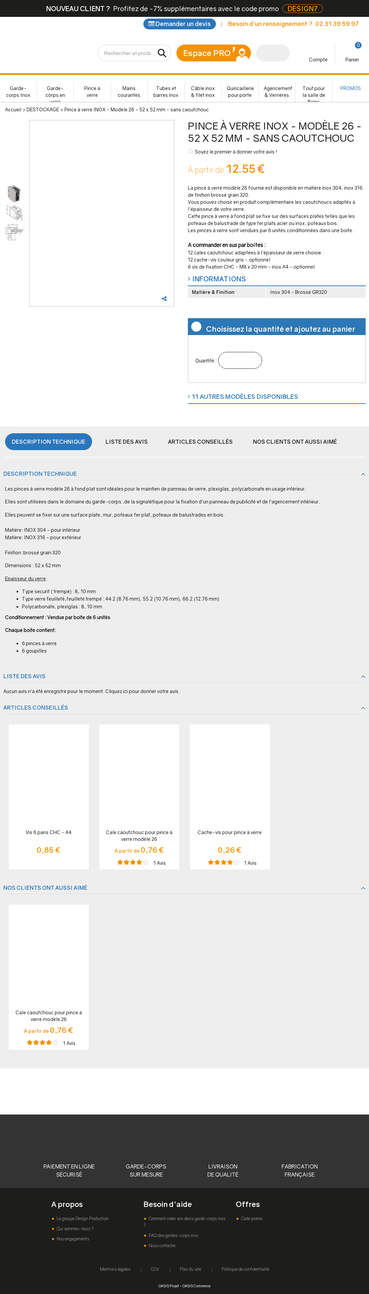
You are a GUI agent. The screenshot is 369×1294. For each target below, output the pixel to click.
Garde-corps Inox (18, 91)
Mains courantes (129, 91)
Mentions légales (115, 1269)
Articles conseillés (200, 441)
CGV (155, 1269)
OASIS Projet (169, 1286)
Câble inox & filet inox (203, 91)
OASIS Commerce (196, 1286)
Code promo (251, 1218)
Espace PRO (207, 53)
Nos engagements (72, 1238)
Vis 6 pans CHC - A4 (49, 832)
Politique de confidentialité (245, 1269)
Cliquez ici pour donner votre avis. (142, 691)
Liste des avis (127, 441)
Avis (159, 863)
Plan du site (190, 1269)
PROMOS (350, 88)
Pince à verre (92, 91)
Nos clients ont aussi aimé (295, 441)
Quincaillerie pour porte (240, 91)
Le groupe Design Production (82, 1218)
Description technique (48, 441)
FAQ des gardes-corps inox (173, 1235)
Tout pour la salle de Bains (314, 93)
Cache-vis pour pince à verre (230, 832)
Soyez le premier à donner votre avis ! (232, 151)
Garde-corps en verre (55, 93)
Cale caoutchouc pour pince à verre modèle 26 (139, 835)
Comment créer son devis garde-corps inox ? (184, 1222)
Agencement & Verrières (278, 91)
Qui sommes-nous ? (74, 1228)
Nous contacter (162, 1245)
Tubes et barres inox (165, 91)
